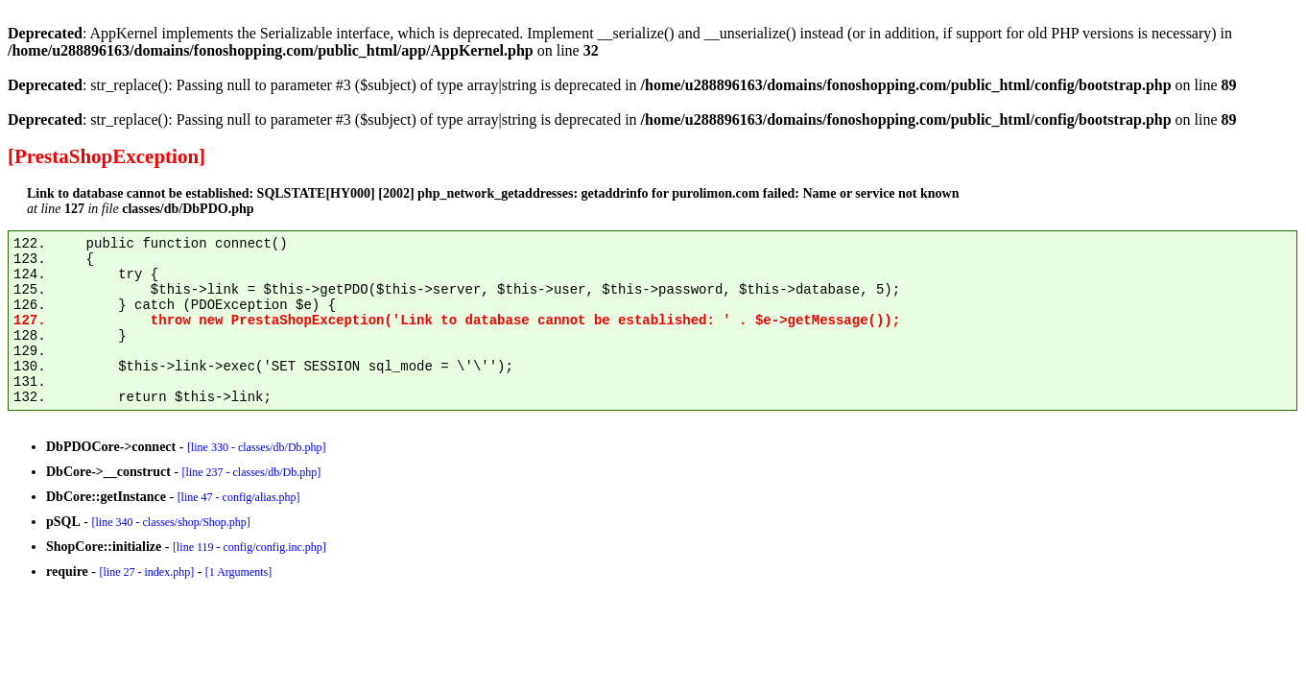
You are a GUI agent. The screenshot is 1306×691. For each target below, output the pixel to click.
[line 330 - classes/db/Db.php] (256, 447)
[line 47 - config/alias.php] (239, 497)
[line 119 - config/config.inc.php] (249, 547)
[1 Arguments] (238, 572)
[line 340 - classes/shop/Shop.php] (170, 522)
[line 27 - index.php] (146, 572)
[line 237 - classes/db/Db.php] (251, 472)
